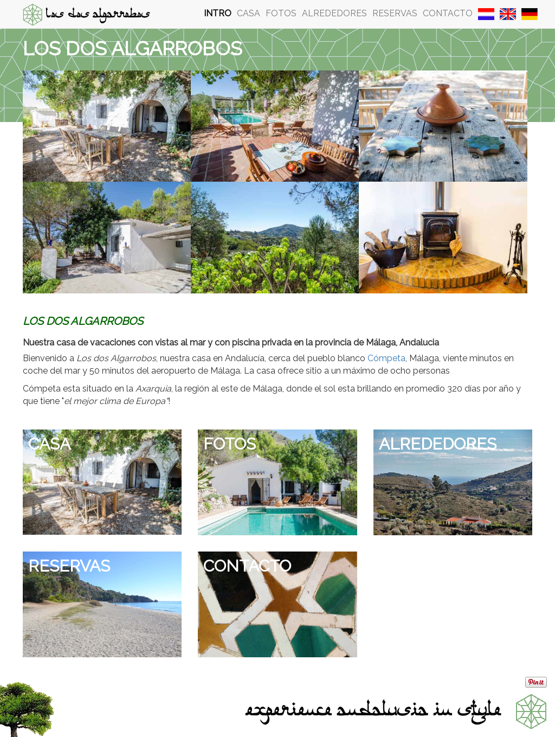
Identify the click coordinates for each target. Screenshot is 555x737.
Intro (217, 13)
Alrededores (334, 13)
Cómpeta (386, 358)
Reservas (394, 13)
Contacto (448, 13)
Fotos (281, 13)
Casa (248, 13)
